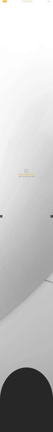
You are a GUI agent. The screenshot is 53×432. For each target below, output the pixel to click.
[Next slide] (1, 216)
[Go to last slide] (52, 216)
